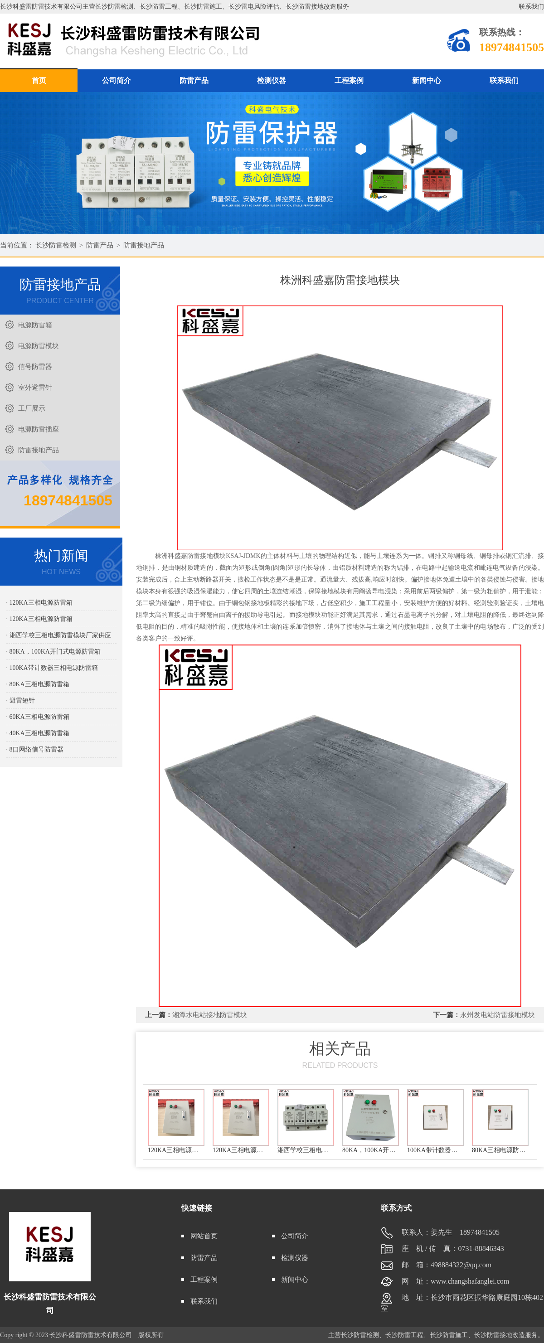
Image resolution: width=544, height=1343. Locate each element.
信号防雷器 (35, 366)
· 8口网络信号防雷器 (34, 749)
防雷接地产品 (143, 245)
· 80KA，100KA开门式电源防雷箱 (53, 651)
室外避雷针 (35, 387)
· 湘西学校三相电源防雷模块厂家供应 (58, 635)
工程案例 (349, 80)
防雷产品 (194, 80)
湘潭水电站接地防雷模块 (209, 1014)
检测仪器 (271, 80)
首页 (39, 80)
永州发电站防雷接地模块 (497, 1014)
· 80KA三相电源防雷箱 (37, 684)
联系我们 (531, 6)
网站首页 (204, 1236)
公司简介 (116, 80)
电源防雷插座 (38, 429)
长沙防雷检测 (55, 245)
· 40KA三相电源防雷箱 (37, 733)
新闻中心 (426, 80)
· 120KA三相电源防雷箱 (39, 602)
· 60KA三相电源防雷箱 (37, 716)
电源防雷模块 (38, 345)
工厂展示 (31, 408)
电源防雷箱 (35, 325)
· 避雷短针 (20, 700)
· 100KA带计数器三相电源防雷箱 (52, 667)
